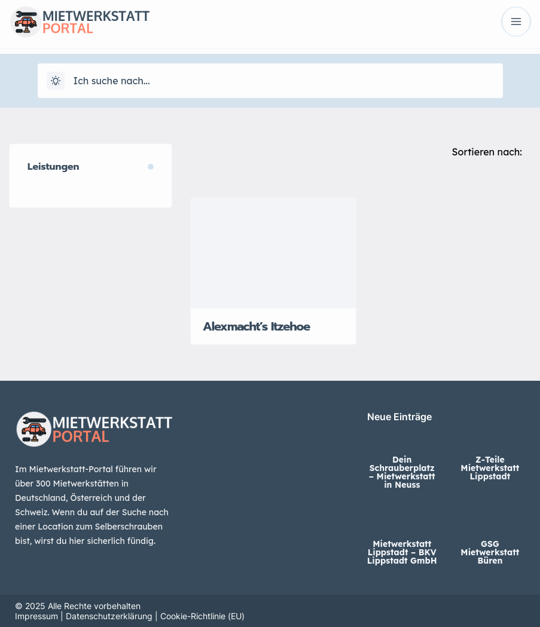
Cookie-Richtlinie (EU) (202, 616)
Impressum (36, 616)
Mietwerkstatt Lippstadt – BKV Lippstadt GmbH (402, 552)
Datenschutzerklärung (109, 616)
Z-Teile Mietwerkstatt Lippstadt (489, 468)
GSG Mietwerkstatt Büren (489, 552)
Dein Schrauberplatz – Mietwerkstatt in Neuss (402, 472)
